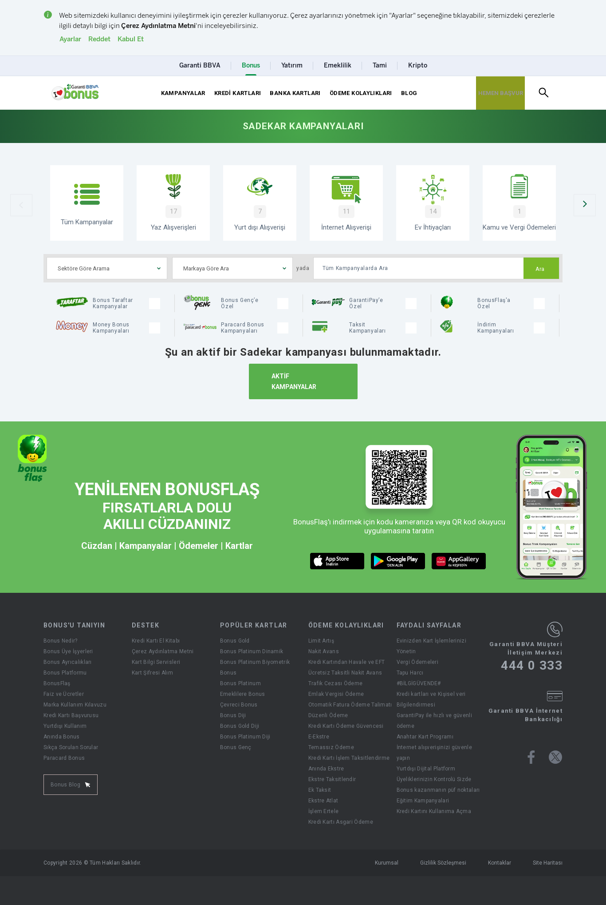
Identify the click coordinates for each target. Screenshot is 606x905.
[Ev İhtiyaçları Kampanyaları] (432, 203)
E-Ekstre (318, 737)
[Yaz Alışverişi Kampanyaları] (173, 203)
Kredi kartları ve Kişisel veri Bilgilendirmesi (431, 699)
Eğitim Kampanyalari (423, 801)
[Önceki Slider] (21, 205)
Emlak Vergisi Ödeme (336, 694)
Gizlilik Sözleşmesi (443, 863)
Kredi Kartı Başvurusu (70, 715)
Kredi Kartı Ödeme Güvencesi (346, 726)
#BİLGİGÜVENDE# (419, 683)
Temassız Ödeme (331, 747)
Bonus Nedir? (60, 641)
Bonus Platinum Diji (245, 737)
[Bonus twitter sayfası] (555, 757)
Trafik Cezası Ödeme (335, 683)
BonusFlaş (57, 683)
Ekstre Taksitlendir (332, 779)
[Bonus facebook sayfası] (531, 757)
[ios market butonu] (337, 561)
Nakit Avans (323, 651)
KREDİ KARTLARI (237, 93)
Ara (540, 269)
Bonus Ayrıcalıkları (67, 662)
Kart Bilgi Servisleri (156, 662)
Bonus (228, 673)
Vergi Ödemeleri (418, 662)
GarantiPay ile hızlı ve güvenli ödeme (434, 720)
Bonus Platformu (65, 673)
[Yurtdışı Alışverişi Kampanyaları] (259, 203)
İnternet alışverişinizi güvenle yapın (434, 752)
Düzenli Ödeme (328, 715)
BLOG (409, 93)
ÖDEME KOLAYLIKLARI (361, 93)
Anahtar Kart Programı (425, 737)
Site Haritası (548, 863)
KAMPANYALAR (183, 93)
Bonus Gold (235, 641)
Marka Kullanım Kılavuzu (74, 705)
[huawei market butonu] (459, 561)
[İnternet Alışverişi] (346, 203)
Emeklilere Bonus (242, 694)
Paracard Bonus (64, 758)
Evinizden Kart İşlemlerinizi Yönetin (431, 646)
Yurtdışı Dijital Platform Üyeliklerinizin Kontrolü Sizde (434, 774)
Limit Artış (321, 641)
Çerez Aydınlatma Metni (163, 651)
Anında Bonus (61, 737)
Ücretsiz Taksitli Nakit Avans (345, 673)
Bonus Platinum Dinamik (251, 651)
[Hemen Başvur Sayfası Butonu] (500, 93)
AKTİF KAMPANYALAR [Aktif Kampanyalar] (294, 381)
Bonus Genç (236, 747)
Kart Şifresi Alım (152, 673)
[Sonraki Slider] (585, 205)
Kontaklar (499, 863)
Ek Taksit (319, 790)
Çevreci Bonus (239, 705)
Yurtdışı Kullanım (65, 726)
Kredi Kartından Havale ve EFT (346, 662)
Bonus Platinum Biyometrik (255, 662)
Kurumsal (386, 863)
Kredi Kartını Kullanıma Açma (434, 811)
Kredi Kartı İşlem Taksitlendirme (349, 758)
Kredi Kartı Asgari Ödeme (340, 822)
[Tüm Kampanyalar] (86, 203)
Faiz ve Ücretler (63, 694)
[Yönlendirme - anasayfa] (75, 92)
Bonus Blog (71, 785)
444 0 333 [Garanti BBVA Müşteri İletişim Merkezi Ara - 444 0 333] (532, 666)
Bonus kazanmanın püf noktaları (438, 790)
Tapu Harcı (410, 673)
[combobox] (107, 268)
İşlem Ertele (323, 811)
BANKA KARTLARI (295, 93)
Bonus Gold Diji (240, 726)
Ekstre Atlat (323, 801)
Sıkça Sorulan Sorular (70, 747)
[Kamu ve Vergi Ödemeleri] (519, 203)
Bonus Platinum (240, 683)
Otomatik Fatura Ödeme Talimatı (350, 705)
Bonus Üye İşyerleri (68, 651)
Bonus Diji (233, 715)
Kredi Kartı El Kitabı (156, 641)
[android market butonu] (398, 561)
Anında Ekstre (326, 769)
